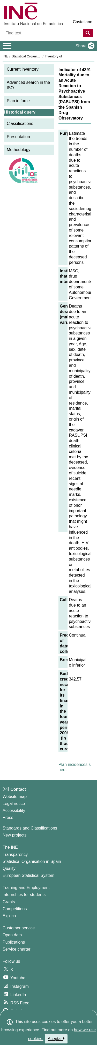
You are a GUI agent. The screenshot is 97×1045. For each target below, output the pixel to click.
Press (8, 817)
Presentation (18, 137)
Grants (9, 902)
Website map (15, 796)
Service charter (17, 949)
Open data (12, 935)
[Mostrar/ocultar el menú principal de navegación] (7, 46)
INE (5, 56)
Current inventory (23, 69)
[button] (83, 46)
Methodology (19, 149)
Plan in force (18, 101)
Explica (9, 916)
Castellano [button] (82, 22)
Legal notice (14, 803)
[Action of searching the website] (88, 33)
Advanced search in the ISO (28, 85)
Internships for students (24, 894)
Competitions (15, 909)
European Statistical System (28, 875)
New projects (14, 835)
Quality (9, 868)
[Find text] (44, 33)
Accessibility (14, 810)
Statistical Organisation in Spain (35, 56)
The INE (10, 847)
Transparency (15, 854)
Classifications (20, 123)
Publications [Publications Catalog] (14, 942)
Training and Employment (26, 887)
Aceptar (56, 1038)
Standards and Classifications (30, 828)
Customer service (19, 928)
